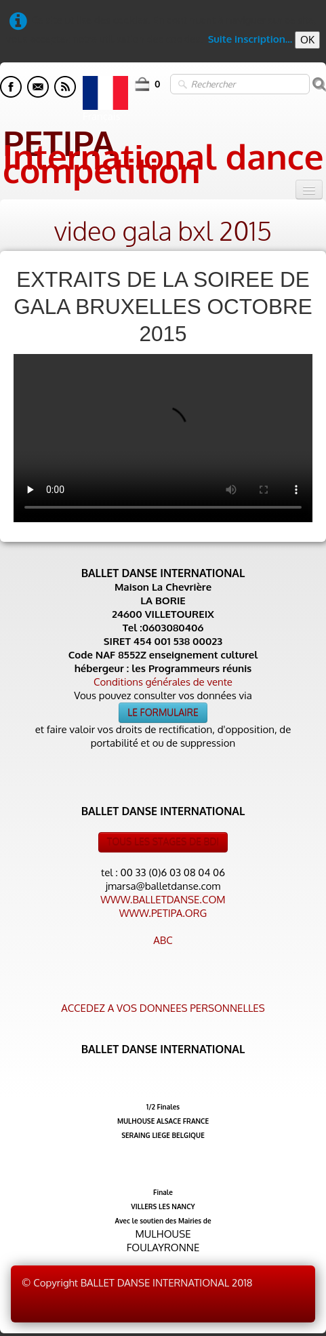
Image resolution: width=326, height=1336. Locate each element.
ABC (162, 940)
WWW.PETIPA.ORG (163, 913)
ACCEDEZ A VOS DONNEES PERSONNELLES (162, 1008)
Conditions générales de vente (163, 681)
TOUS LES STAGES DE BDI (163, 842)
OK (307, 39)
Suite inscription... (250, 39)
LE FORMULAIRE (162, 712)
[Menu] (309, 189)
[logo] (163, 152)
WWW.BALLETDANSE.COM (162, 899)
